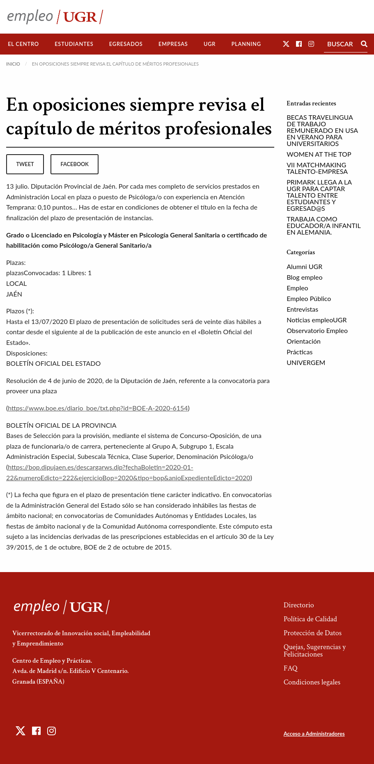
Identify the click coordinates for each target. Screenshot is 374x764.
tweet (25, 164)
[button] (286, 43)
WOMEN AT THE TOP (319, 154)
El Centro (23, 44)
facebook (75, 164)
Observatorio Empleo (317, 330)
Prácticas (299, 352)
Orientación (304, 341)
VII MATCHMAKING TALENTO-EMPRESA (317, 168)
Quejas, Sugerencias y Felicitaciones (315, 650)
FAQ (291, 668)
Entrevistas (302, 309)
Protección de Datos (313, 633)
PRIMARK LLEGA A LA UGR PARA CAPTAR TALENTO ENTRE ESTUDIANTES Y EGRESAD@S (319, 195)
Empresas (173, 44)
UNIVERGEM (306, 362)
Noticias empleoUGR (316, 320)
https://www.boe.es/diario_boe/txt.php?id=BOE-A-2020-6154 (98, 408)
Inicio (13, 63)
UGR (210, 44)
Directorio (299, 605)
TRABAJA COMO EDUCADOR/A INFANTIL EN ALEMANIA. (323, 225)
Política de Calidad (310, 619)
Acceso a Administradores (314, 733)
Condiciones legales (312, 682)
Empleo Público (309, 298)
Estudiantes (74, 44)
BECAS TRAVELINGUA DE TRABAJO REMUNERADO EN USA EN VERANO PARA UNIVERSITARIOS (322, 130)
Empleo (297, 288)
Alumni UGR (304, 266)
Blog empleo (304, 277)
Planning (246, 44)
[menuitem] (23, 44)
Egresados (126, 44)
